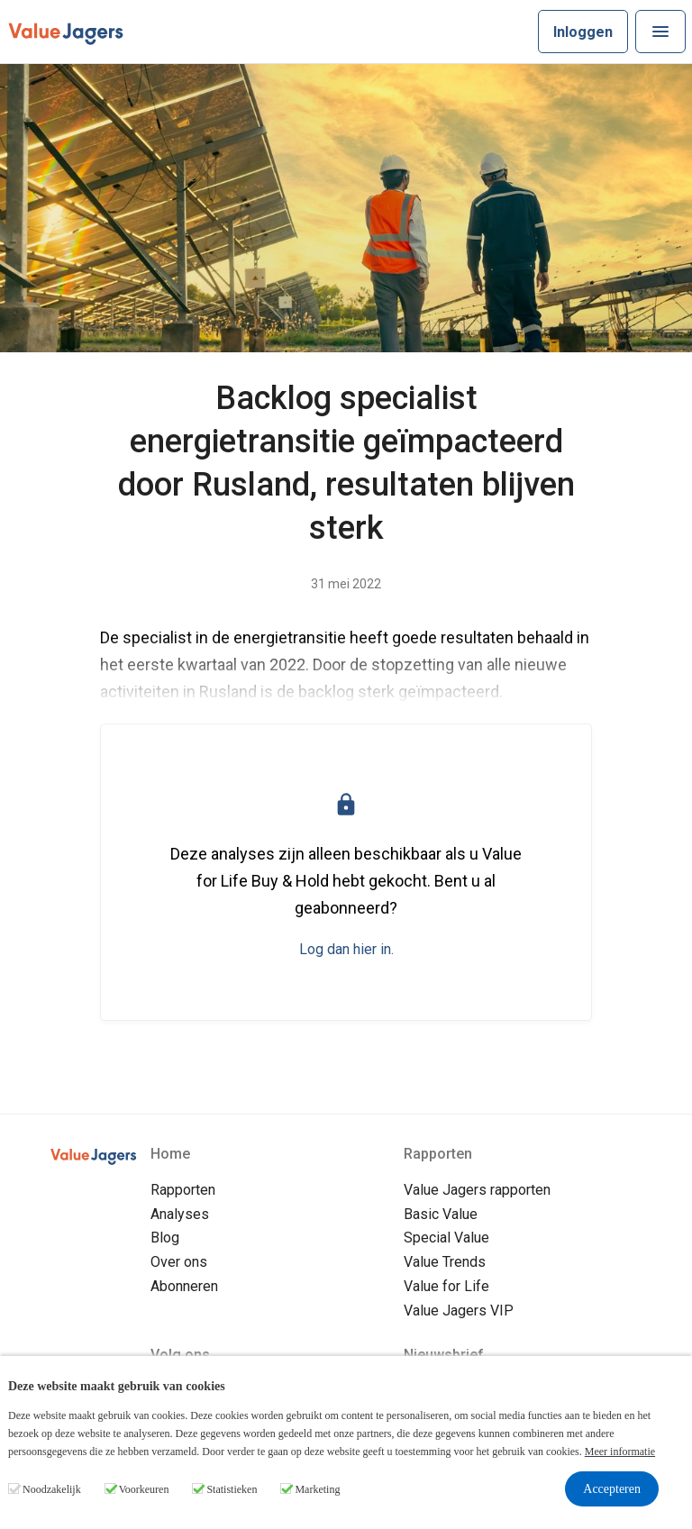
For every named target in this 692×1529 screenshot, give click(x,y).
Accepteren (612, 1489)
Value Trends (445, 1261)
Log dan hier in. (346, 949)
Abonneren (184, 1286)
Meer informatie (620, 1451)
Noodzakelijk (52, 1489)
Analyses (179, 1214)
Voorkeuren (144, 1489)
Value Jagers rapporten (477, 1189)
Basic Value (441, 1214)
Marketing (317, 1489)
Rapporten (182, 1189)
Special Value (446, 1237)
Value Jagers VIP (459, 1310)
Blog (164, 1237)
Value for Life (446, 1286)
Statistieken (231, 1489)
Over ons (178, 1261)
